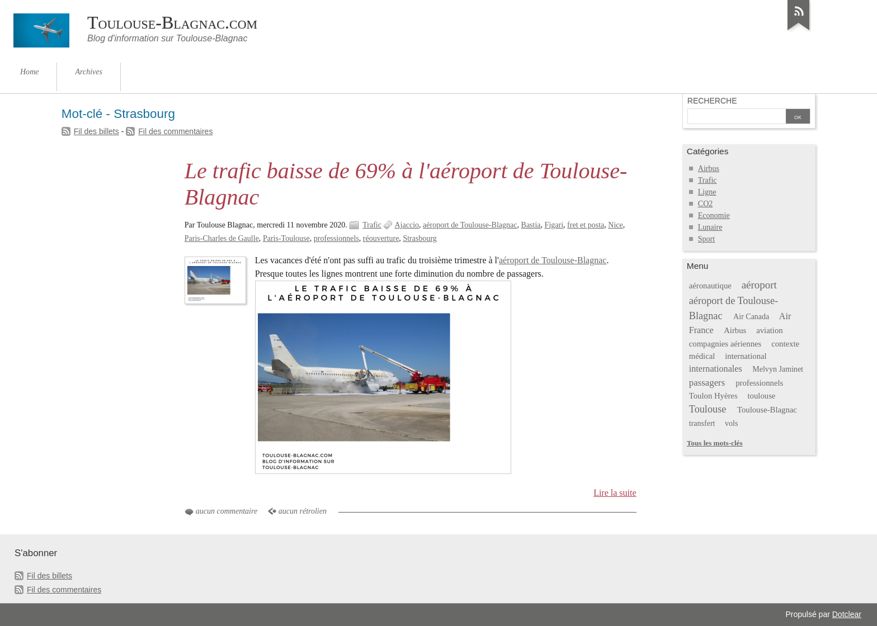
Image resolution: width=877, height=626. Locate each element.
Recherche (712, 100)
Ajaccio (406, 225)
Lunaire (710, 227)
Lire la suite (614, 492)
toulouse (762, 395)
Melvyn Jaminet (777, 369)
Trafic (371, 225)
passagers (707, 382)
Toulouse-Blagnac (767, 409)
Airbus (708, 168)
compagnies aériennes (725, 343)
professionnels (336, 238)
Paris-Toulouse (286, 238)
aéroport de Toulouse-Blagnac (470, 225)
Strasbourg (419, 238)
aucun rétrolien (303, 511)
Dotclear (846, 614)
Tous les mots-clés (715, 443)
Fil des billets (96, 131)
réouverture (381, 238)
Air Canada (751, 316)
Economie (714, 215)
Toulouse (708, 409)
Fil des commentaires (175, 131)
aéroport (759, 285)
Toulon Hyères (713, 395)
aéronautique (710, 285)
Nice (615, 225)
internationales (715, 368)
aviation (769, 330)
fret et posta (585, 225)
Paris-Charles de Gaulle (222, 238)
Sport (706, 239)
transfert (702, 423)
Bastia (531, 225)
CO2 (705, 204)
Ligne (707, 192)
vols (731, 423)
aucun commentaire (226, 511)
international (745, 356)
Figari (554, 225)
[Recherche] (736, 117)
